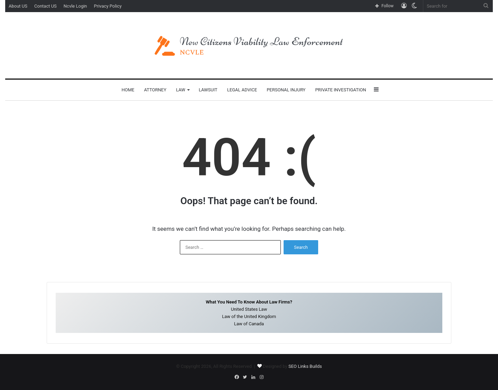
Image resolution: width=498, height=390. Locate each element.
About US (18, 6)
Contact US (45, 6)
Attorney (155, 89)
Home (127, 89)
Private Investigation (340, 89)
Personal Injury (286, 89)
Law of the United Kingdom (249, 316)
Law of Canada (249, 323)
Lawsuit (208, 89)
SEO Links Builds (305, 366)
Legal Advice (242, 89)
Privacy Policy (108, 6)
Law (180, 89)
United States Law (249, 309)
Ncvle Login (75, 6)
